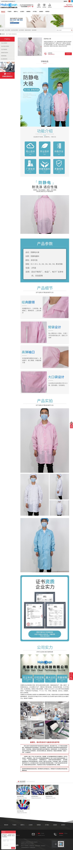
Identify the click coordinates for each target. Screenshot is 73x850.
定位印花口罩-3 (49, 796)
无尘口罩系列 (7, 30)
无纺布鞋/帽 (34, 30)
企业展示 (22, 11)
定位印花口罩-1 (20, 796)
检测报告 (28, 11)
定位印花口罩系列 (14, 30)
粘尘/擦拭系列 (4, 58)
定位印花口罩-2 (34, 796)
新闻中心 (16, 11)
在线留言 (41, 11)
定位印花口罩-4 (20, 811)
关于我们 (35, 11)
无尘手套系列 (21, 30)
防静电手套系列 (28, 30)
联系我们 (47, 11)
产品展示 (9, 11)
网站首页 (3, 11)
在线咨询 (68, 53)
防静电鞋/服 (3, 55)
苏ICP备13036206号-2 (26, 843)
